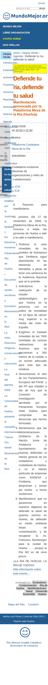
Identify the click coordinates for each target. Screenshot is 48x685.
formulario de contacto (24, 645)
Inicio (16, 52)
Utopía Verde (12, 38)
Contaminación (28, 585)
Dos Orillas (11, 45)
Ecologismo (39, 582)
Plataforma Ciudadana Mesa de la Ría (25, 146)
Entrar (41, 3)
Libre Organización (16, 32)
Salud (29, 591)
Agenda (18, 56)
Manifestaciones (37, 588)
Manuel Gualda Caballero (26, 642)
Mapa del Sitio (16, 604)
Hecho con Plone (12, 616)
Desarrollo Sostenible (35, 592)
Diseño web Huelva (24, 621)
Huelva (42, 594)
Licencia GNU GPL (33, 616)
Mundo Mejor (12, 26)
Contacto (33, 604)
